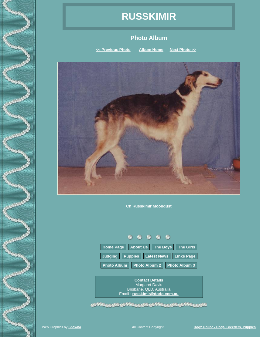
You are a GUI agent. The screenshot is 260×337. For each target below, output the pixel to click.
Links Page (185, 256)
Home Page (113, 247)
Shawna (74, 327)
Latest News (157, 256)
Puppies (131, 256)
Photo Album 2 (147, 265)
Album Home (151, 49)
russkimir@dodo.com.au (155, 294)
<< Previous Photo (113, 49)
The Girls (186, 247)
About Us (139, 247)
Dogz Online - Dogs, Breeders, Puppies (225, 327)
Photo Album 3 (181, 265)
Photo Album (115, 265)
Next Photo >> (183, 49)
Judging (110, 256)
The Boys (163, 247)
